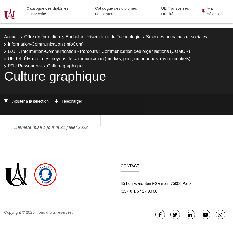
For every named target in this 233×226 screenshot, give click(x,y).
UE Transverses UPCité (175, 11)
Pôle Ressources (25, 65)
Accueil (11, 37)
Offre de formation (42, 37)
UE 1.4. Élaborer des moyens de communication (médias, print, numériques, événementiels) (99, 58)
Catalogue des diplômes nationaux (116, 11)
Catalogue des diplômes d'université (47, 11)
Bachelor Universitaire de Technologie (103, 37)
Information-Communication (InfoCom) (46, 44)
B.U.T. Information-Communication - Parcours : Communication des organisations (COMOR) (99, 51)
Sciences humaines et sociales (176, 37)
